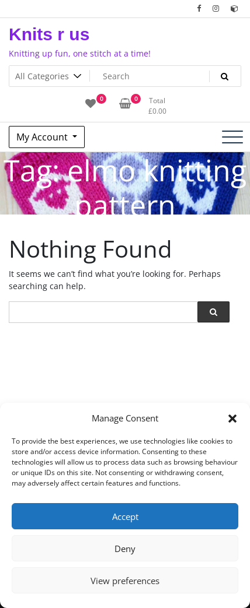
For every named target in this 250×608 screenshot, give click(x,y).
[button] (232, 418)
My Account (43, 137)
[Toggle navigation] (232, 137)
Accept (125, 516)
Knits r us (49, 34)
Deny (125, 548)
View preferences (125, 580)
